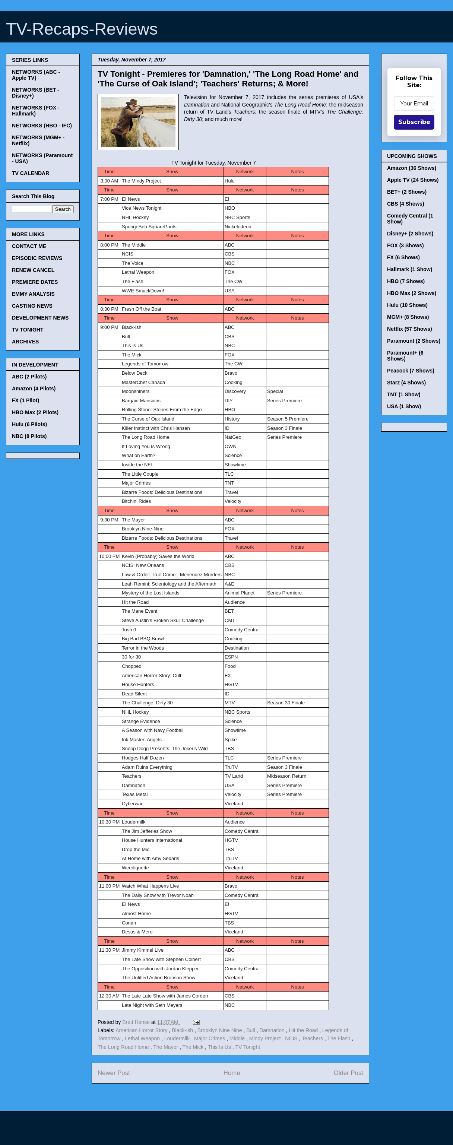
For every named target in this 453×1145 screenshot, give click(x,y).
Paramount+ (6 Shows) (405, 356)
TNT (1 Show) (403, 394)
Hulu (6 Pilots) (29, 424)
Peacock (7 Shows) (410, 371)
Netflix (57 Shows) (409, 329)
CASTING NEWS (32, 306)
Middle (237, 1038)
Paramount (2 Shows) (413, 341)
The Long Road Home (124, 1047)
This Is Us (220, 1047)
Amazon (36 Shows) (411, 168)
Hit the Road (304, 1030)
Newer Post (114, 1072)
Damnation (272, 1030)
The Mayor (166, 1047)
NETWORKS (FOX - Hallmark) (36, 111)
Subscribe (414, 122)
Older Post (348, 1072)
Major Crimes (210, 1038)
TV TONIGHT (28, 330)
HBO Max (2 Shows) (411, 293)
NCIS (292, 1038)
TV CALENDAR (30, 173)
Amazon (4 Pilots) (34, 388)
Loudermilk (177, 1038)
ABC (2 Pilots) (29, 377)
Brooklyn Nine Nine (220, 1030)
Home (232, 1072)
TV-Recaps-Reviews (82, 28)
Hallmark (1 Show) (409, 269)
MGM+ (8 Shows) (408, 317)
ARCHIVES (25, 342)
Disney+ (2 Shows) (410, 234)
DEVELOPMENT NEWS (40, 318)
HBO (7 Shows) (406, 281)
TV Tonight (247, 1047)
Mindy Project (265, 1038)
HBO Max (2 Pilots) (35, 412)
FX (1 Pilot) (25, 400)
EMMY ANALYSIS (33, 294)
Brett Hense (136, 1022)
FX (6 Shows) (403, 257)
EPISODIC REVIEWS (37, 258)
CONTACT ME (29, 246)
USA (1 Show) (404, 406)
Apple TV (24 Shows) (412, 180)
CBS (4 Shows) (405, 204)
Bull (251, 1030)
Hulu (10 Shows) (407, 305)
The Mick (194, 1047)
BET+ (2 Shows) (407, 192)
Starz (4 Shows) (406, 383)
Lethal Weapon (143, 1038)
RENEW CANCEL (33, 270)
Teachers (313, 1038)
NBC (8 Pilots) (29, 436)
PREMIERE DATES (35, 282)
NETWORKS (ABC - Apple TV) (36, 75)
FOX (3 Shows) (405, 245)
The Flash (339, 1038)
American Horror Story (142, 1030)
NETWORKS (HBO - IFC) (42, 126)
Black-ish (183, 1030)
